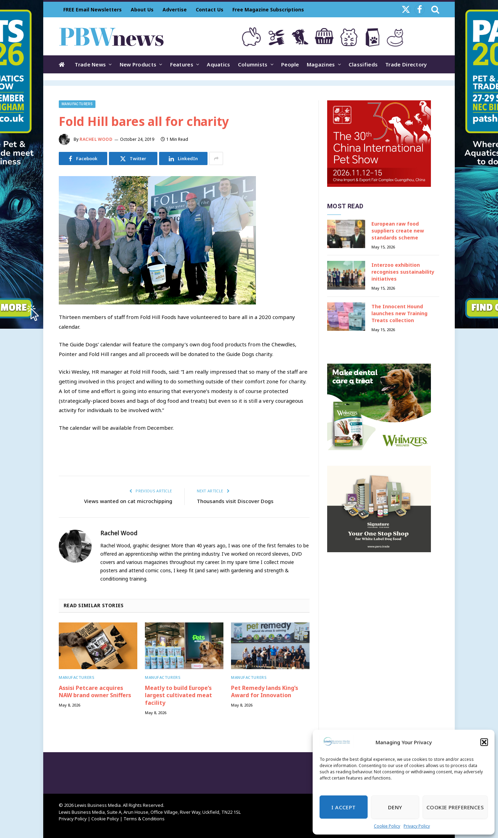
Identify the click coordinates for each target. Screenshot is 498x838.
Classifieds (363, 64)
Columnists (253, 64)
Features (181, 64)
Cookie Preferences (455, 807)
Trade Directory (406, 64)
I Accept (343, 807)
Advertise (175, 9)
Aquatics (218, 64)
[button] (484, 742)
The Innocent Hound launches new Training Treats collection (399, 313)
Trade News (90, 64)
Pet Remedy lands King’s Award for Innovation (264, 691)
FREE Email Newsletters (92, 9)
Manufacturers (77, 104)
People (290, 64)
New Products (138, 64)
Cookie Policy (387, 826)
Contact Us (209, 9)
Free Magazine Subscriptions (268, 9)
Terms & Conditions (144, 819)
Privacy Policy (417, 826)
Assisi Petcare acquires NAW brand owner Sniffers (95, 691)
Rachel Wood (96, 139)
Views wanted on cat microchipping (128, 501)
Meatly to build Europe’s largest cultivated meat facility (178, 695)
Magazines (321, 64)
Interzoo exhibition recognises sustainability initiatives (402, 272)
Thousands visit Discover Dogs (235, 501)
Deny (395, 807)
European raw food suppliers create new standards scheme (397, 230)
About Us (142, 9)
